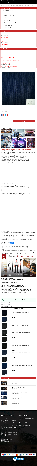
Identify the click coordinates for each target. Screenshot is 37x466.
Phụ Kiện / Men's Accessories (8, 18)
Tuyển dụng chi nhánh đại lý (24, 425)
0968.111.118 (4, 35)
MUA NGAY (24, 121)
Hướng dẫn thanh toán (23, 419)
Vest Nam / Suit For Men (7, 10)
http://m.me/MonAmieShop (11, 241)
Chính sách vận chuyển (23, 423)
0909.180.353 (5, 42)
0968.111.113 (4, 45)
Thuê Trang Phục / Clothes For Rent (9, 22)
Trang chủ (2, 5)
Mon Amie (6, 192)
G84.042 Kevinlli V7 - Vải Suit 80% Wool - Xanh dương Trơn (23, 5)
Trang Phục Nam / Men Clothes (8, 13)
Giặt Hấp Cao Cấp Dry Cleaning (8, 27)
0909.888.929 (4, 38)
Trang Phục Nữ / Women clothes (9, 15)
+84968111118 (11, 243)
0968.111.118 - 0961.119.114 (7, 55)
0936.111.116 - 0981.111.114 (7, 58)
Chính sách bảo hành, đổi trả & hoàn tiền (26, 418)
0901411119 (11, 242)
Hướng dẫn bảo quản (23, 422)
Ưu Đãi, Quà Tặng (6, 20)
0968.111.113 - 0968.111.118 (7, 52)
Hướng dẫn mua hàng (23, 416)
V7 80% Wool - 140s (8, 5)
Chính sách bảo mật (23, 421)
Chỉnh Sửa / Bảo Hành (7, 25)
